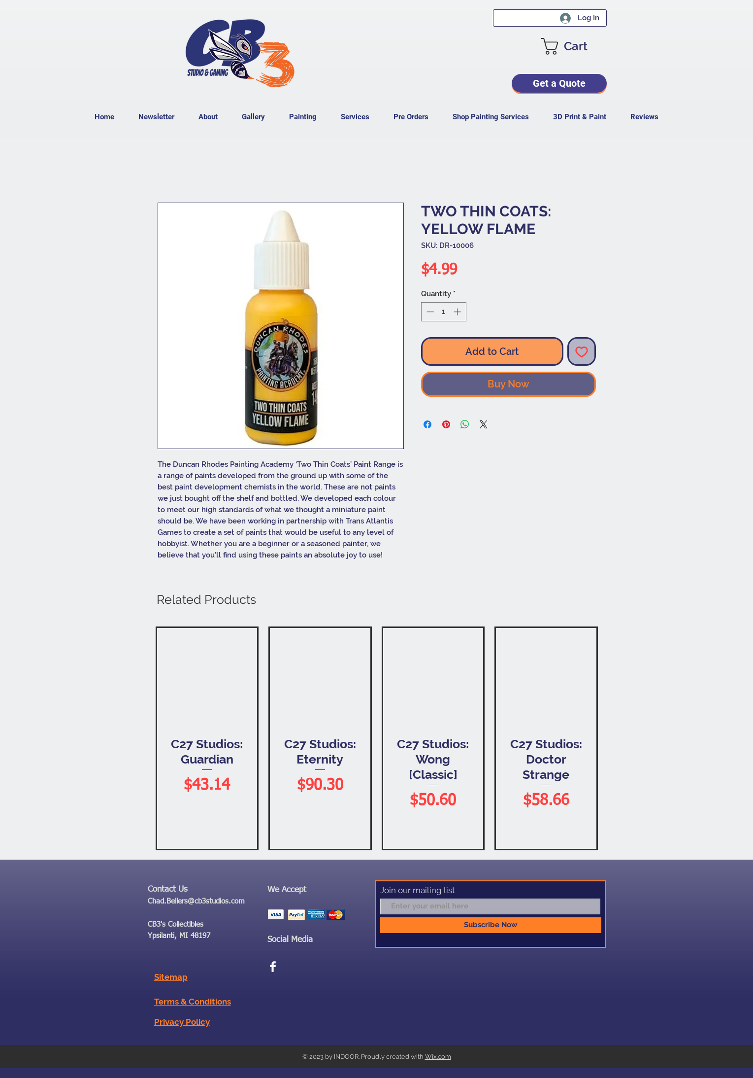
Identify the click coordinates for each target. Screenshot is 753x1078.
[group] (376, 738)
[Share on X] (484, 424)
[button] (574, 46)
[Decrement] (429, 312)
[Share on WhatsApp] (465, 424)
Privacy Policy (182, 1022)
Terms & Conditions (192, 1002)
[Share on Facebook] (427, 424)
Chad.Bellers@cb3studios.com (196, 901)
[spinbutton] (443, 312)
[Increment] (458, 312)
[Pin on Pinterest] (446, 424)
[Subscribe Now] (490, 925)
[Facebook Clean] (272, 966)
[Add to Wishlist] (581, 351)
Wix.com (438, 1056)
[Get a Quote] (559, 83)
